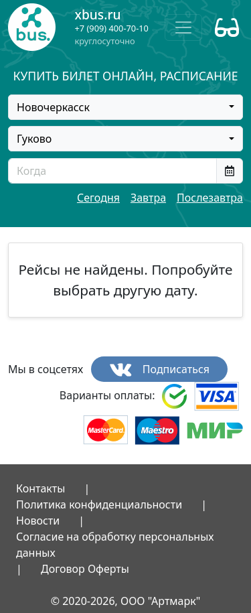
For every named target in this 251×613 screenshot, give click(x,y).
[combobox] (125, 107)
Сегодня (98, 197)
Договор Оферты (85, 568)
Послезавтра (210, 197)
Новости (38, 520)
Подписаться (160, 369)
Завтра (148, 197)
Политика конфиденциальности (99, 504)
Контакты (40, 488)
